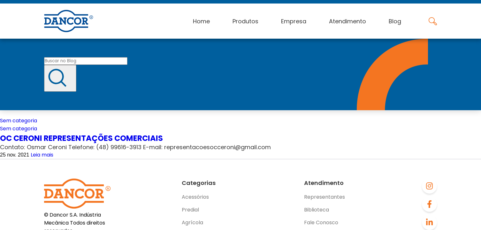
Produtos (245, 21)
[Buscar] (60, 78)
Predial (190, 209)
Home (201, 21)
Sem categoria (18, 120)
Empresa (293, 21)
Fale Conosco (321, 222)
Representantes (324, 197)
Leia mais (42, 154)
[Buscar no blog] (85, 61)
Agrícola (192, 222)
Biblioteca (316, 209)
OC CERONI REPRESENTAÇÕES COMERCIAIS (81, 138)
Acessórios (195, 197)
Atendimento (347, 21)
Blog (395, 21)
